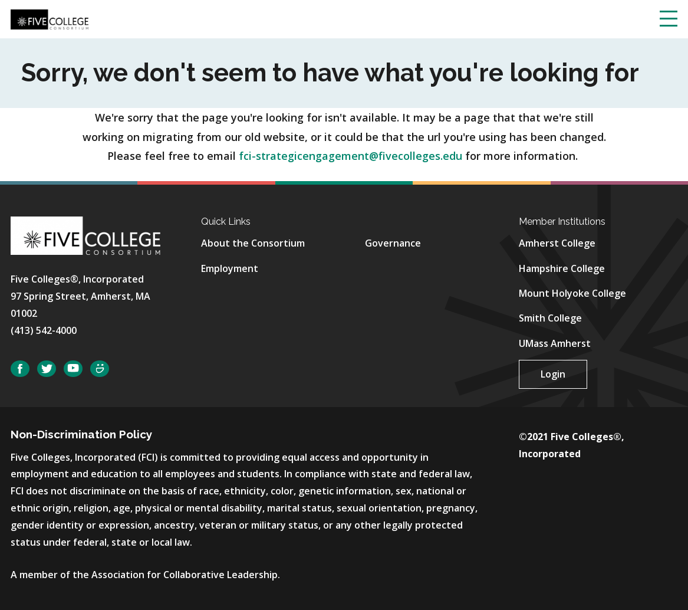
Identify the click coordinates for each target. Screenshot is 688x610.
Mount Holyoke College (572, 293)
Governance (393, 243)
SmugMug (99, 369)
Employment (229, 268)
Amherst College (557, 243)
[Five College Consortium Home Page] (49, 18)
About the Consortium (253, 243)
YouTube (73, 369)
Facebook (20, 369)
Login (553, 374)
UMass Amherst (555, 343)
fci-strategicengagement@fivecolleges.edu (350, 156)
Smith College (550, 317)
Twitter (46, 369)
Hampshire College (562, 268)
